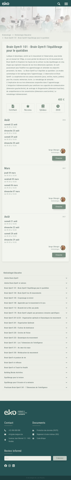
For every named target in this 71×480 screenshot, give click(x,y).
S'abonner (59, 458)
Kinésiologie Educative (23, 35)
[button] (66, 3)
